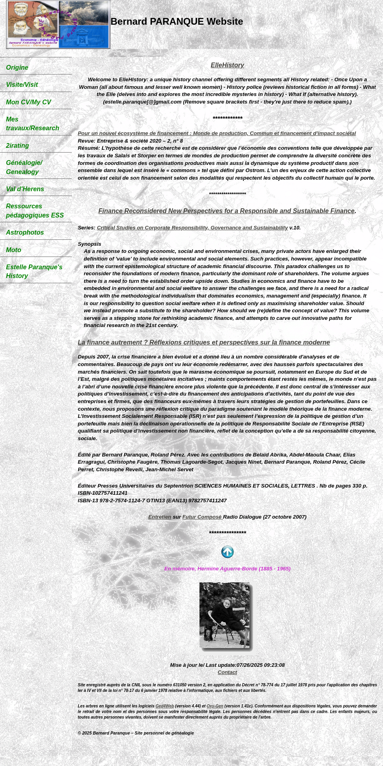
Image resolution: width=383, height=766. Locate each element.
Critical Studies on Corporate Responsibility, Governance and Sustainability (192, 228)
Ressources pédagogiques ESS (35, 210)
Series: (86, 228)
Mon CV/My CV (28, 102)
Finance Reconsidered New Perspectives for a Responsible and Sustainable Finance (227, 211)
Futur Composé (202, 517)
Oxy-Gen (215, 706)
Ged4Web (165, 706)
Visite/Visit (22, 84)
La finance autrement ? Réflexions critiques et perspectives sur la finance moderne (204, 342)
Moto (13, 250)
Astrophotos (25, 232)
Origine (17, 67)
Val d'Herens (25, 189)
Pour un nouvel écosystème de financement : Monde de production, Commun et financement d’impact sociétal (217, 133)
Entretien (160, 517)
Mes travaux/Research (32, 123)
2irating (17, 145)
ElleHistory (227, 65)
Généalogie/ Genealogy (24, 167)
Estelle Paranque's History (34, 271)
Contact (227, 672)
